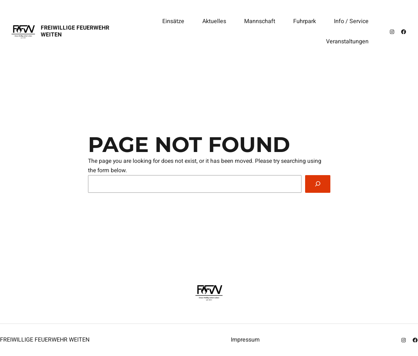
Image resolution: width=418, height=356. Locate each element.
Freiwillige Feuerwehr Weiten (75, 31)
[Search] (317, 184)
